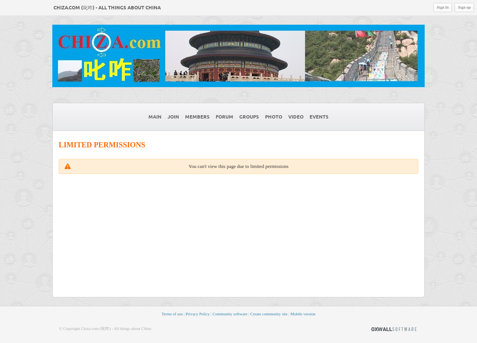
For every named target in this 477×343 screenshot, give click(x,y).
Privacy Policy (198, 314)
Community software (230, 314)
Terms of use (172, 314)
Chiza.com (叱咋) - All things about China (107, 7)
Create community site (269, 314)
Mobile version (303, 314)
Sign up (464, 7)
